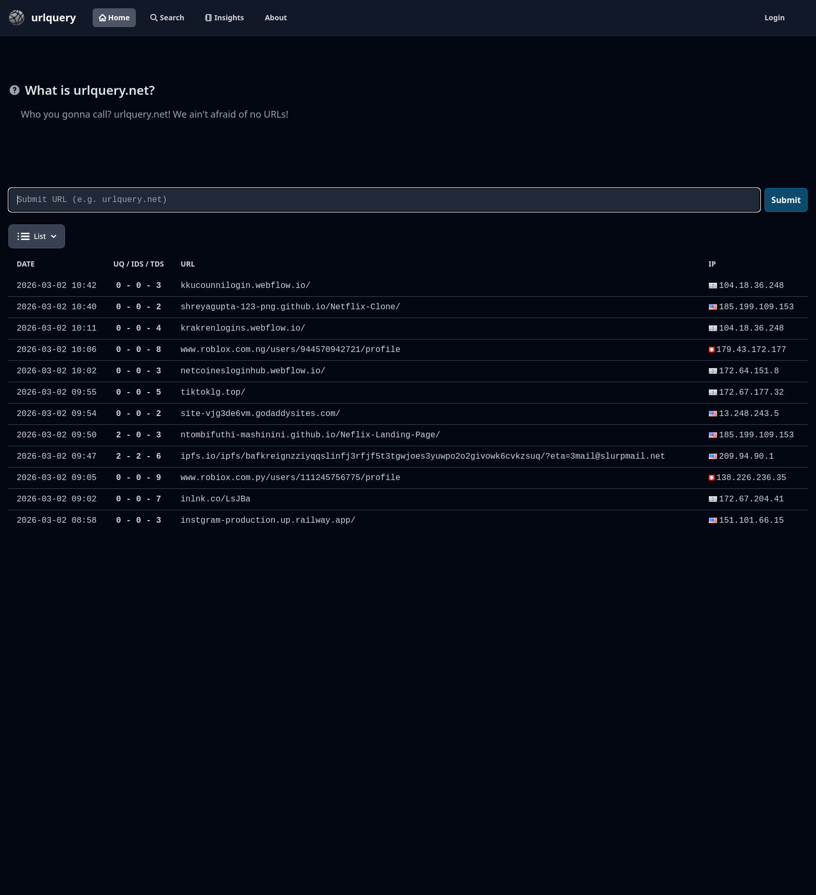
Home (114, 17)
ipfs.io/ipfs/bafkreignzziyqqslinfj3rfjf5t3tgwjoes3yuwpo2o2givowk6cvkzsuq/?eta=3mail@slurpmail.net (423, 456)
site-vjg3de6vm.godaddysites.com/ (260, 414)
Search (167, 17)
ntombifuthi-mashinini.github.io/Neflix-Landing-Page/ (310, 435)
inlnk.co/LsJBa (215, 499)
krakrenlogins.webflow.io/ (243, 328)
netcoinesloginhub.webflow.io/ (253, 371)
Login (774, 17)
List (36, 236)
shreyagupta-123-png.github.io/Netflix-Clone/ (290, 307)
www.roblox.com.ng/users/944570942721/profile (290, 350)
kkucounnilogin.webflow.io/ (246, 286)
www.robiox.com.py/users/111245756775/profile (290, 478)
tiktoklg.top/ (213, 392)
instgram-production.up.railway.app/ (268, 520)
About (276, 17)
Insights (224, 17)
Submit (786, 200)
